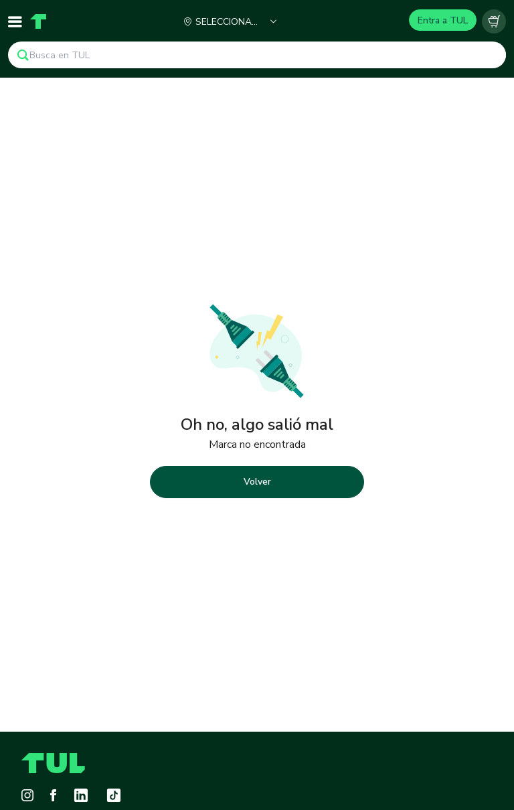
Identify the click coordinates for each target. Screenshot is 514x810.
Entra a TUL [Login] (443, 20)
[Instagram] (27, 795)
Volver (257, 481)
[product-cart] (494, 21)
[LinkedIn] (81, 795)
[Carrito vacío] (494, 21)
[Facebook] (53, 795)
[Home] (38, 21)
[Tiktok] (114, 795)
